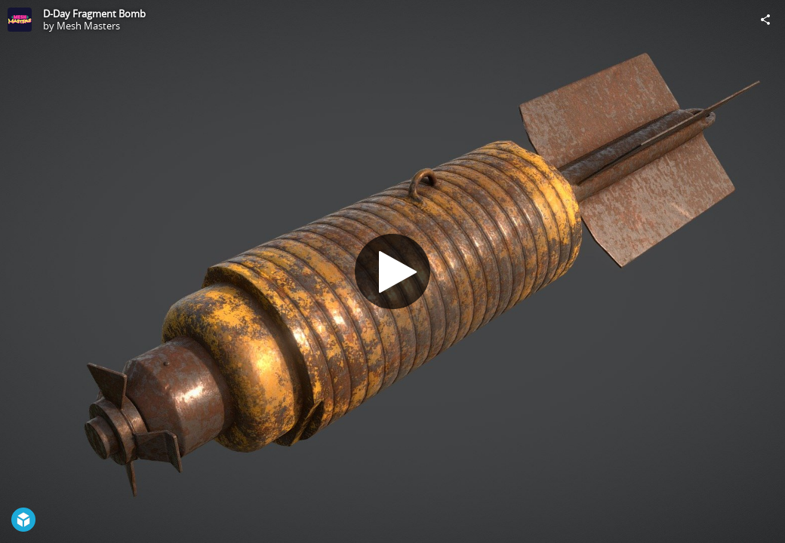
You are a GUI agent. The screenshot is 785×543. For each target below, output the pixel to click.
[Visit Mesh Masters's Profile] (20, 20)
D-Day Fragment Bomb (94, 13)
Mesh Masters (88, 25)
